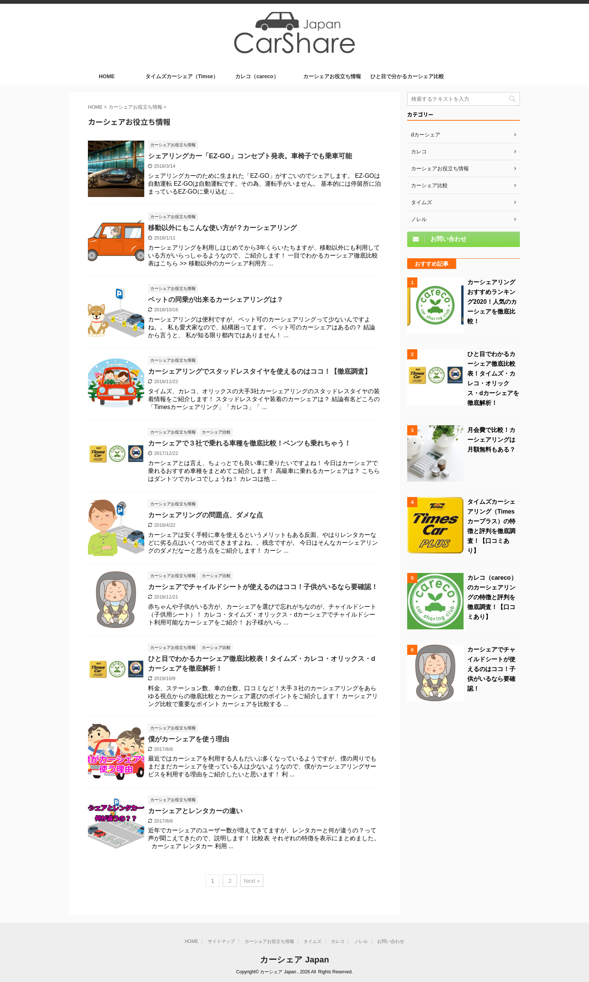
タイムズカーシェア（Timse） (181, 76)
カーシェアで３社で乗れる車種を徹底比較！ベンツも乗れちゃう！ (249, 443)
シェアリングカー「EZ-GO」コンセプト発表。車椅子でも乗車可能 (250, 156)
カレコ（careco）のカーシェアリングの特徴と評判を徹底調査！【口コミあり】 (492, 597)
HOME (107, 76)
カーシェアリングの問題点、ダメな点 (205, 515)
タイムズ (313, 941)
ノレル (361, 941)
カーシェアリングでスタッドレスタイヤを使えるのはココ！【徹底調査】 (259, 371)
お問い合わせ (390, 941)
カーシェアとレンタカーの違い (195, 811)
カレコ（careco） (256, 76)
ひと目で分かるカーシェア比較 (407, 76)
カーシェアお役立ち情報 (332, 76)
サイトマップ (221, 941)
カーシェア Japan (294, 959)
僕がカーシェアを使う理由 (188, 739)
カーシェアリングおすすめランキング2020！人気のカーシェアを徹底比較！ (492, 301)
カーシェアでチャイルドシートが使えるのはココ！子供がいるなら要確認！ (263, 587)
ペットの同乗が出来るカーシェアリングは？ (215, 299)
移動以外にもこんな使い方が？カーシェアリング (222, 228)
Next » (252, 880)
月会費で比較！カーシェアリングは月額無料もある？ (491, 440)
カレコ (337, 941)
